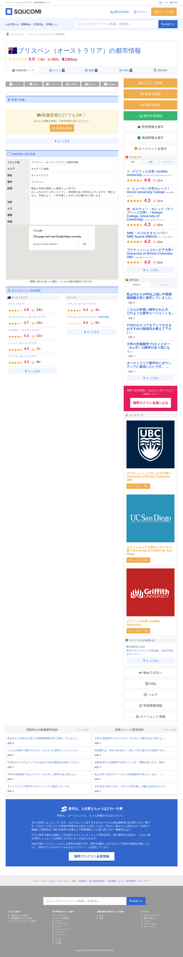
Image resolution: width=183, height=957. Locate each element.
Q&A (125, 70)
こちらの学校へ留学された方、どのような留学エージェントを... (150, 309)
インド (58, 935)
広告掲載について (115, 878)
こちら (60, 280)
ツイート (52, 83)
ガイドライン (64, 878)
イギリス (59, 918)
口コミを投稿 (164, 12)
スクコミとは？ (48, 878)
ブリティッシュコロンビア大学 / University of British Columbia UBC (150, 252)
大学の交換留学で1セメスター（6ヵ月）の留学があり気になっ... (148, 345)
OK (84, 243)
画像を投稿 (62, 127)
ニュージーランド (63, 927)
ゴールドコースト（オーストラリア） (27, 316)
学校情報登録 (150, 703)
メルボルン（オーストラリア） (24, 329)
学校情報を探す (150, 126)
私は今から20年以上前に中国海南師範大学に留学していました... (150, 293)
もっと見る (62, 140)
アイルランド (61, 913)
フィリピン (60, 930)
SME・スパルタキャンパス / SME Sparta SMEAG (150, 233)
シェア (15, 83)
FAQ (173, 2)
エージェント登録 (150, 714)
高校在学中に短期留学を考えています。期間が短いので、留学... (130, 759)
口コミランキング (151, 913)
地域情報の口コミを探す (21, 916)
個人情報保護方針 (97, 878)
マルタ (58, 938)
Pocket (110, 83)
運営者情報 (131, 878)
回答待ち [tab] (137, 283)
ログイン (140, 12)
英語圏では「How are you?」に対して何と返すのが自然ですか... (131, 747)
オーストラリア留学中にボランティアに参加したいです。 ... (149, 362)
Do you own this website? (45, 243)
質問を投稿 (150, 104)
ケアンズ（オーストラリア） (23, 355)
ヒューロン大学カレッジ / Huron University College (150, 190)
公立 (101, 913)
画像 (91, 70)
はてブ (90, 84)
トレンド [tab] (164, 283)
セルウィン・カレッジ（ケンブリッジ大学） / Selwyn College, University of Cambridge (150, 213)
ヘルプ (163, 2)
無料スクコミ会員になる (150, 400)
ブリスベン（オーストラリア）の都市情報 (79, 50)
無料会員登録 (119, 12)
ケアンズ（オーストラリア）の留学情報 (88, 316)
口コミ (56, 70)
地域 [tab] (151, 161)
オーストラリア (16, 303)
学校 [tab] (133, 161)
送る (33, 83)
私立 (101, 916)
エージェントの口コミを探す (23, 918)
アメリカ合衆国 (62, 916)
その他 (58, 941)
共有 (71, 84)
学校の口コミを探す (19, 913)
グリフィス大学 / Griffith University (150, 171)
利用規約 (83, 878)
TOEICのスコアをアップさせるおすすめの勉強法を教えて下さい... (149, 326)
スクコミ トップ (15, 34)
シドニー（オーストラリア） (23, 342)
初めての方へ (150, 670)
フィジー (59, 932)
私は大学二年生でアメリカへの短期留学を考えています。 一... (129, 771)
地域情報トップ (22, 70)
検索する (167, 24)
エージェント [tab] (168, 161)
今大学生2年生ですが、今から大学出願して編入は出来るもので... (131, 783)
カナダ (58, 924)
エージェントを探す (150, 148)
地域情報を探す (150, 137)
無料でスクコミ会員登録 (91, 854)
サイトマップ (144, 878)
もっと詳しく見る (138, 483)
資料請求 (160, 70)
